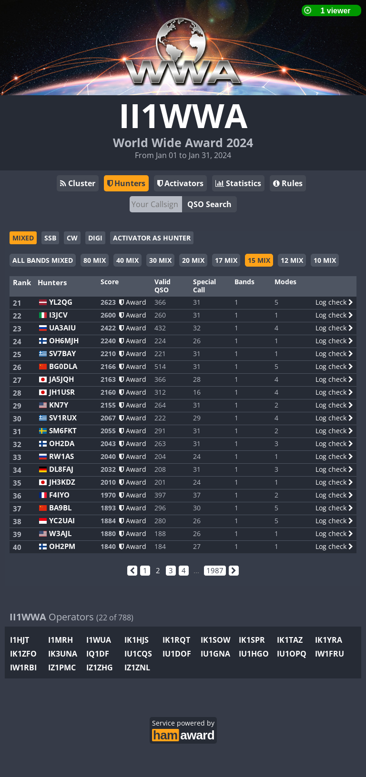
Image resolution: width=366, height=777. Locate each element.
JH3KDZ (62, 482)
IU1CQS (138, 653)
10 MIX (325, 260)
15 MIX (259, 260)
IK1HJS (136, 640)
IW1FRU (329, 653)
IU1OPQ (291, 653)
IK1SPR (252, 640)
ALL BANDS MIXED (42, 260)
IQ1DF (97, 653)
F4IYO (59, 494)
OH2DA (61, 443)
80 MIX (94, 260)
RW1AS (61, 456)
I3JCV (58, 315)
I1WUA (98, 640)
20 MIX (193, 260)
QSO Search (209, 204)
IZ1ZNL (137, 667)
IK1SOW (215, 640)
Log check (334, 302)
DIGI (95, 237)
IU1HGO (254, 653)
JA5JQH (61, 379)
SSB (50, 237)
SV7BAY (62, 353)
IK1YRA (328, 640)
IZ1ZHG (99, 667)
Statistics (238, 183)
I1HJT (19, 640)
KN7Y (58, 404)
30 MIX (160, 260)
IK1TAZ (290, 640)
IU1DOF (177, 653)
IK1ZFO (23, 653)
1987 (215, 570)
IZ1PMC (62, 667)
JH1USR (62, 392)
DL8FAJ (61, 469)
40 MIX (127, 260)
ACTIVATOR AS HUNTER (152, 237)
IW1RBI (23, 667)
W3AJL (60, 533)
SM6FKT (63, 430)
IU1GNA (215, 653)
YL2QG (60, 302)
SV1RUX (63, 417)
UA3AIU (62, 327)
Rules (288, 183)
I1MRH (60, 640)
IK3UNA (62, 653)
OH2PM (62, 546)
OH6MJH (64, 340)
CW (72, 237)
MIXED (23, 237)
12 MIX (292, 260)
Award (132, 302)
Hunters (126, 183)
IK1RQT (176, 640)
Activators (180, 183)
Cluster (77, 183)
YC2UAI (62, 520)
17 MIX (226, 260)
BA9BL (60, 507)
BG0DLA (63, 366)
